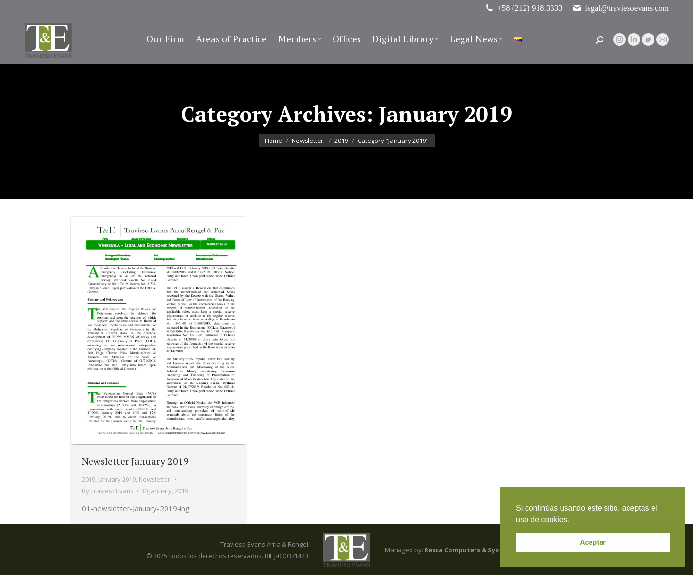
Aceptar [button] (593, 542)
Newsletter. (155, 479)
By (108, 490)
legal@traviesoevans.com (620, 7)
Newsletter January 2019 (135, 461)
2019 (88, 479)
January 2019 (117, 479)
